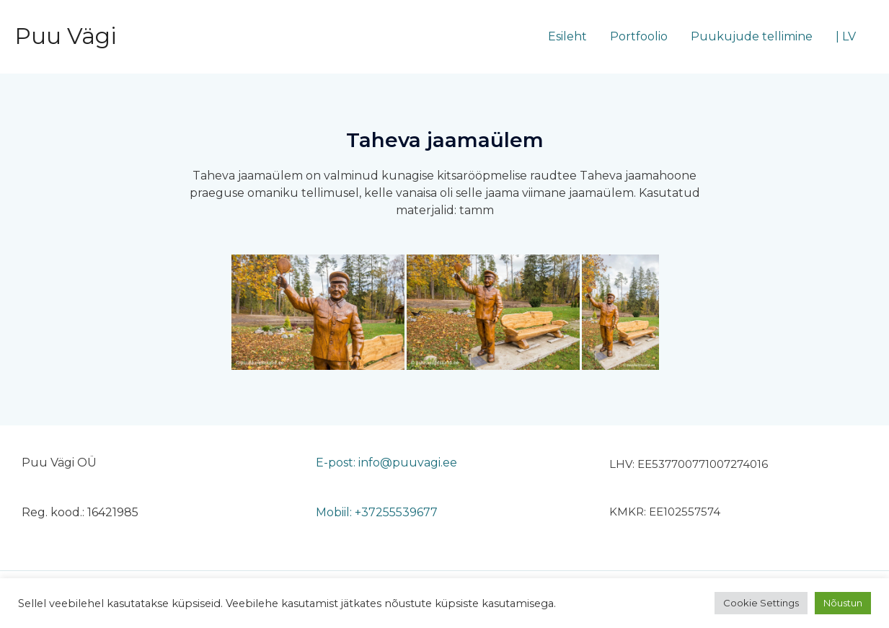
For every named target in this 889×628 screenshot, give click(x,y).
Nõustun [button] (842, 603)
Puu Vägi (65, 36)
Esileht (567, 36)
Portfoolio (639, 36)
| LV (846, 36)
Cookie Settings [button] (761, 603)
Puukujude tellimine (752, 36)
